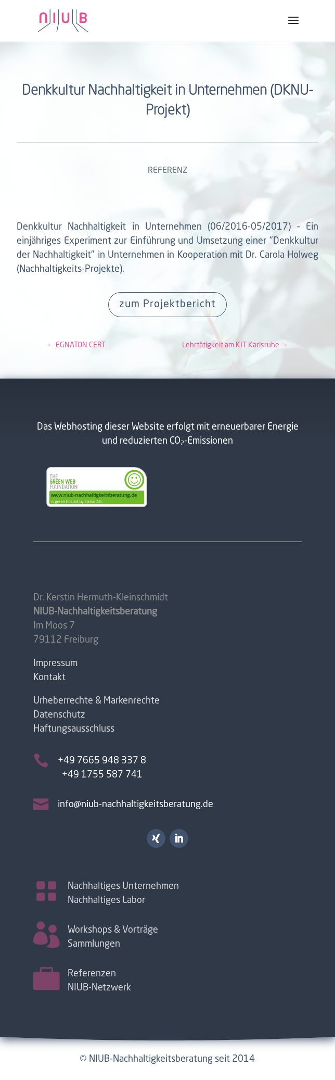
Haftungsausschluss (73, 729)
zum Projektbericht (167, 304)
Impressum (55, 663)
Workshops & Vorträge (113, 929)
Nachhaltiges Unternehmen (123, 885)
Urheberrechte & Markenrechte (96, 701)
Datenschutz (59, 715)
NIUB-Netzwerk (99, 986)
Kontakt (49, 677)
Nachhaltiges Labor (106, 899)
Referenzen (92, 972)
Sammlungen (94, 943)
